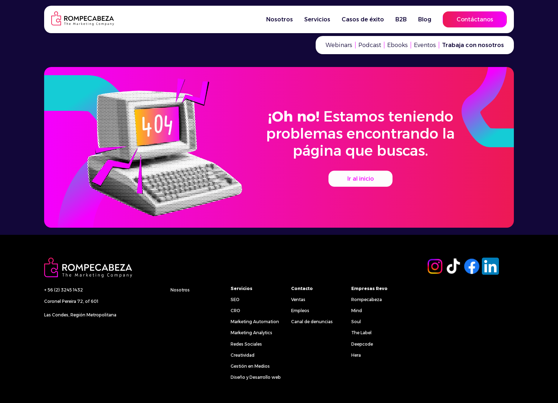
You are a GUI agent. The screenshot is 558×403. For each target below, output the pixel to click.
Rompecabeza (366, 299)
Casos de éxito (363, 19)
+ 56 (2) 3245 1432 (63, 290)
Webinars (339, 45)
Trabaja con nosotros (473, 45)
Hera (356, 355)
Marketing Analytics (251, 332)
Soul (356, 321)
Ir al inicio (360, 178)
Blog (424, 19)
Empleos (300, 310)
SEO (235, 299)
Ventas (298, 299)
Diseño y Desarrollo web (256, 377)
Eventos (425, 45)
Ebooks (397, 45)
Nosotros (279, 19)
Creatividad (242, 355)
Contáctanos (475, 19)
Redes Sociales (246, 344)
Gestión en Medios (250, 366)
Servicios (317, 19)
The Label (361, 332)
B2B (401, 19)
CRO (235, 310)
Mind (356, 310)
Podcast (369, 45)
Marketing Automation (255, 321)
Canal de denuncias (312, 321)
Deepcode (362, 344)
